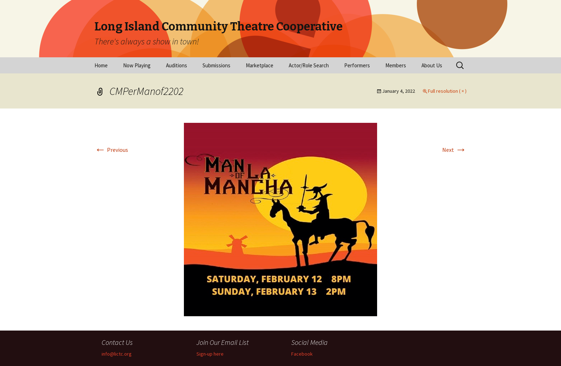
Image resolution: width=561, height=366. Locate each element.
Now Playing (137, 65)
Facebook (302, 354)
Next (454, 149)
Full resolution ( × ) (447, 91)
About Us (431, 65)
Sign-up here (210, 354)
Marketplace (259, 65)
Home (101, 65)
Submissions (216, 65)
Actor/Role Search (309, 65)
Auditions (176, 65)
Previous (111, 149)
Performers (357, 65)
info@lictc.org (117, 354)
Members (395, 65)
